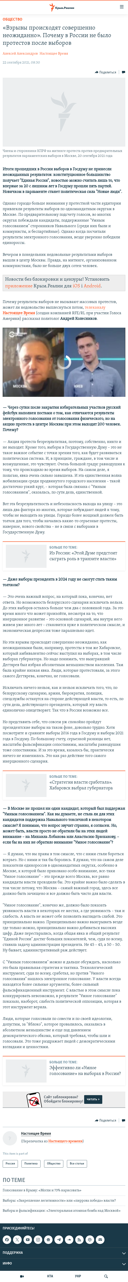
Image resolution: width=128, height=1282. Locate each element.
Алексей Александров (20, 54)
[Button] (105, 72)
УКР (78, 1276)
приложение (18, 286)
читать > (93, 1099)
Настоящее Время (54, 54)
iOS (76, 286)
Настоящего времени (65, 1141)
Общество (12, 19)
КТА (50, 1276)
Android (92, 286)
